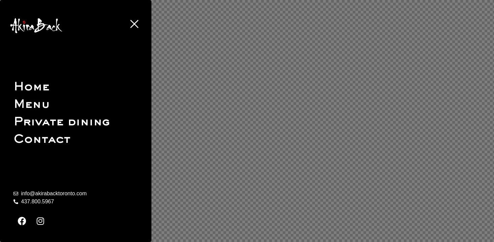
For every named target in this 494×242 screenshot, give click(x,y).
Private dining (61, 122)
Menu (31, 105)
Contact (41, 140)
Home (31, 87)
